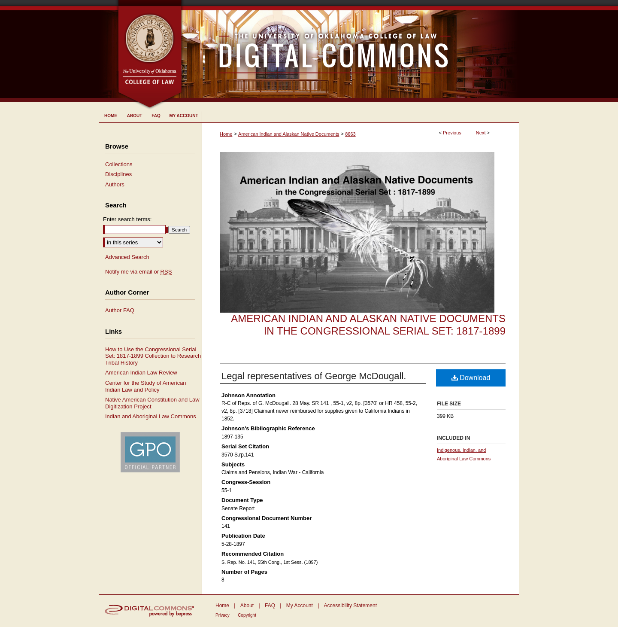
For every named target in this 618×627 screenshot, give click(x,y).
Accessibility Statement (350, 606)
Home (226, 134)
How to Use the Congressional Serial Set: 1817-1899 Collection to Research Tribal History (153, 356)
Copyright (247, 615)
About (247, 606)
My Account (299, 606)
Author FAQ (119, 310)
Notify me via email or (138, 271)
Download (471, 377)
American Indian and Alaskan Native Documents (288, 134)
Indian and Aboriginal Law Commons (150, 416)
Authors (114, 184)
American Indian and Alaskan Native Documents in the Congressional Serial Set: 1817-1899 (368, 325)
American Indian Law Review (141, 372)
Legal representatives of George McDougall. (313, 376)
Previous (452, 132)
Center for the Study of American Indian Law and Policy (145, 386)
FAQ (270, 606)
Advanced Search (127, 257)
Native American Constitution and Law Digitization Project (152, 403)
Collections (119, 164)
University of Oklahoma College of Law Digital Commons (350, 51)
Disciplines (118, 174)
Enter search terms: (127, 219)
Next (481, 132)
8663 (350, 134)
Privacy (222, 615)
